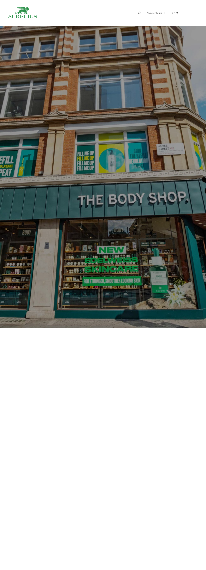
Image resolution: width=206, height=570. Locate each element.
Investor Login (156, 13)
